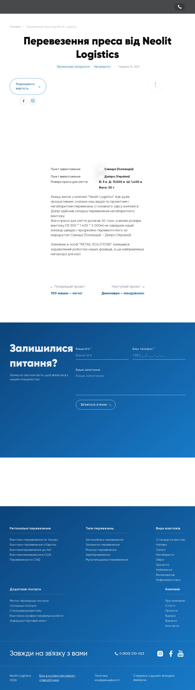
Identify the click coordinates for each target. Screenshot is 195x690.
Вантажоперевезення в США (30, 554)
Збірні (160, 559)
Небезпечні (164, 569)
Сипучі (160, 550)
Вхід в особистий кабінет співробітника (57, 678)
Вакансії (171, 620)
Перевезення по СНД (25, 559)
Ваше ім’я (83, 349)
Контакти (172, 626)
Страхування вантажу (26, 610)
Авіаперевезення (98, 554)
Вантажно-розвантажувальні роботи (36, 616)
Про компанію (175, 600)
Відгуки (170, 616)
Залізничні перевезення (103, 544)
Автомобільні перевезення (104, 539)
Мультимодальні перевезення (107, 559)
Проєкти (171, 610)
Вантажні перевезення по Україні (34, 539)
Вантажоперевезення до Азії (30, 550)
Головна (15, 26)
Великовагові (165, 575)
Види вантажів (168, 528)
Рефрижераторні (168, 580)
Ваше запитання (88, 370)
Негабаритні (165, 554)
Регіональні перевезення (30, 528)
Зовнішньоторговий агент (28, 620)
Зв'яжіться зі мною (94, 404)
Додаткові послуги (25, 589)
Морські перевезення (101, 550)
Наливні (161, 544)
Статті (170, 605)
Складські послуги (23, 605)
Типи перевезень (100, 528)
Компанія (172, 589)
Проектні (162, 565)
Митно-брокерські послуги (29, 600)
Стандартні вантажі (170, 539)
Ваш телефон (143, 349)
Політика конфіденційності (107, 678)
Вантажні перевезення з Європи (33, 544)
